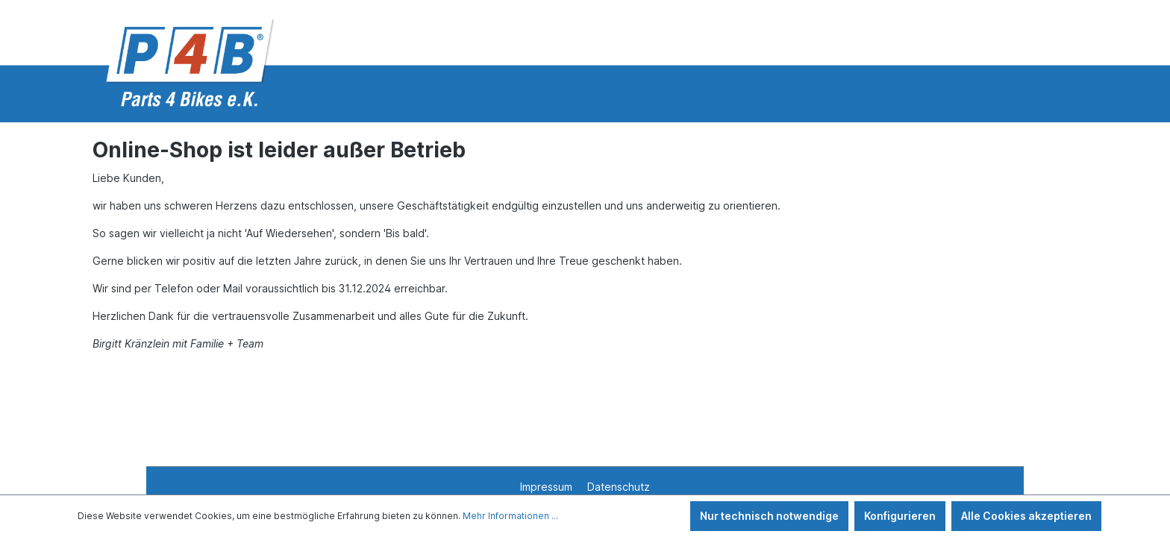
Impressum (547, 486)
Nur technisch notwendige (769, 515)
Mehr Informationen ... (510, 515)
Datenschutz (618, 486)
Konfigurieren (900, 515)
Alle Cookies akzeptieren (1026, 515)
